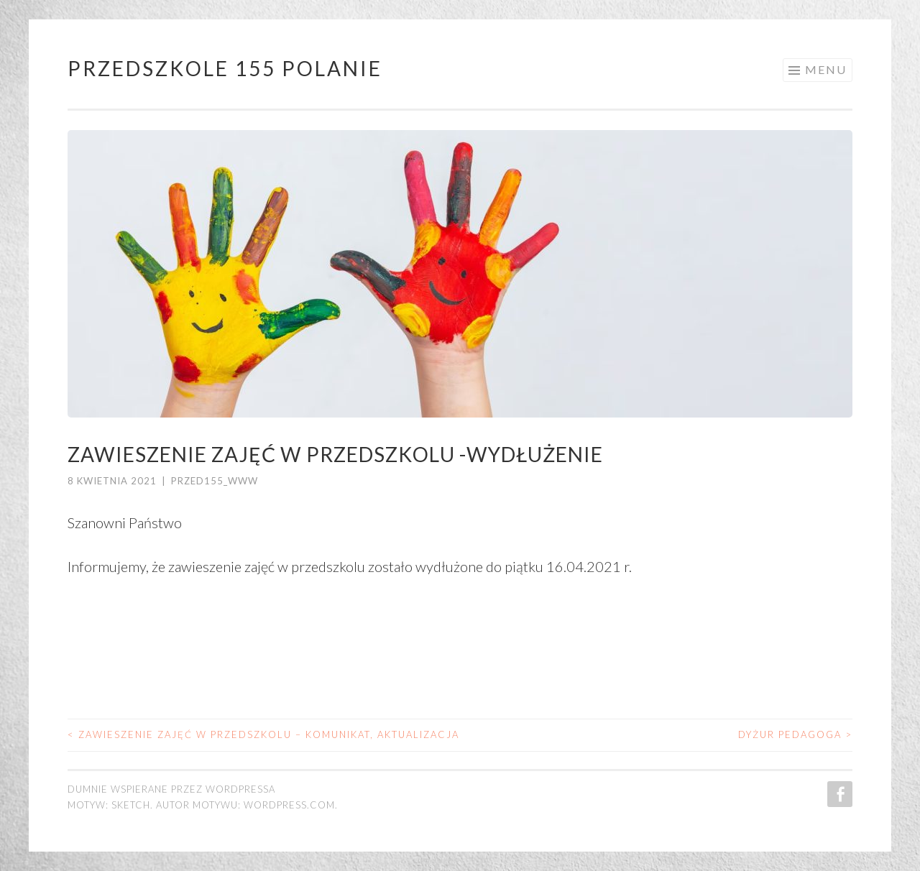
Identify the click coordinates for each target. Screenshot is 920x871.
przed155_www (214, 481)
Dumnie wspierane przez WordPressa (171, 789)
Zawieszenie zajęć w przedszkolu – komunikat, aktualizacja (263, 734)
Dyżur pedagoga (795, 734)
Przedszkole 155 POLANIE (225, 68)
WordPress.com (289, 805)
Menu (826, 69)
